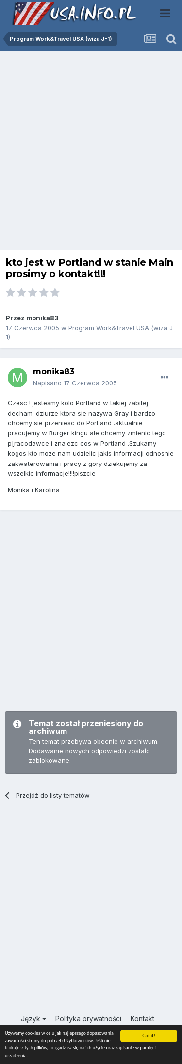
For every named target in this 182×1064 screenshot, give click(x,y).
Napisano (75, 383)
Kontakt (142, 1018)
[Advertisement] (91, 153)
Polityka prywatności (88, 1018)
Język (33, 1018)
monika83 (42, 318)
